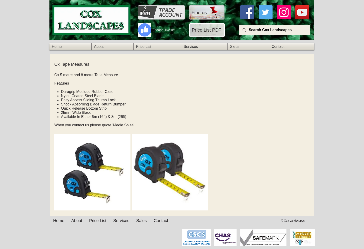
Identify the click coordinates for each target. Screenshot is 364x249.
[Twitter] (266, 12)
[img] (92, 172)
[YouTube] (302, 12)
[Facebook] (247, 12)
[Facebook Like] (168, 233)
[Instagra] (284, 12)
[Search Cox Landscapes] (274, 30)
